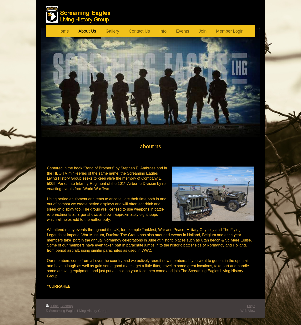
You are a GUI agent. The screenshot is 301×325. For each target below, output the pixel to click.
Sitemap (66, 306)
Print (52, 306)
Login (251, 306)
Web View (247, 311)
